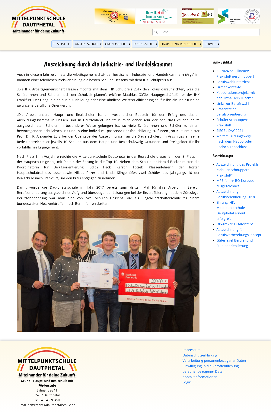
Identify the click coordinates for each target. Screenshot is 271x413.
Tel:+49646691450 (47, 400)
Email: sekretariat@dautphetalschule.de (47, 405)
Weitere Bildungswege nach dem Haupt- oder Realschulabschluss (234, 141)
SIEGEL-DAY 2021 (229, 130)
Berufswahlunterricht (233, 82)
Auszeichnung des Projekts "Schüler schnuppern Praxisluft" (237, 169)
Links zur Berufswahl (232, 103)
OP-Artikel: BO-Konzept (234, 224)
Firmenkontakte (228, 87)
